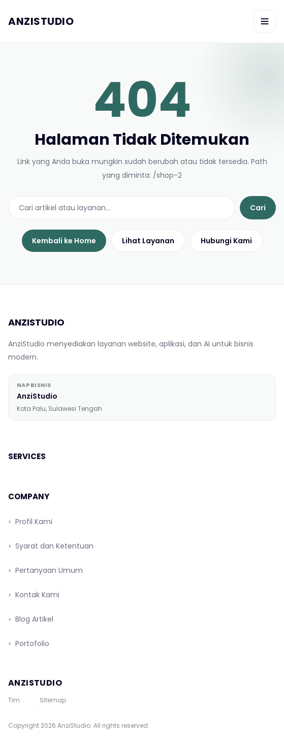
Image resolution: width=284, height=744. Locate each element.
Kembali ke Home (64, 241)
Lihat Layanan (148, 241)
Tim (14, 700)
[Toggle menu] (265, 21)
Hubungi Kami (226, 241)
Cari (258, 208)
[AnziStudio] (41, 21)
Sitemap (53, 700)
